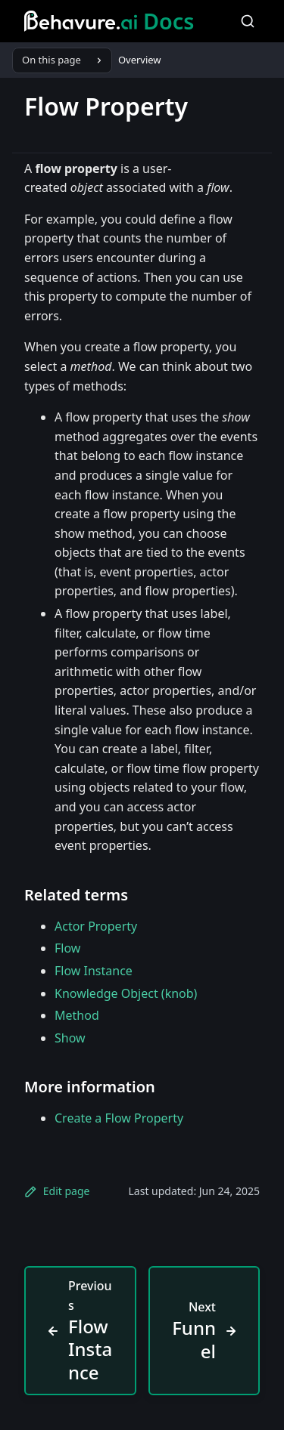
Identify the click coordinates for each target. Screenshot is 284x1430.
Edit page (56, 1191)
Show (70, 1038)
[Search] (248, 21)
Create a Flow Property (119, 1118)
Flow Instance (94, 970)
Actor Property (96, 926)
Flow (67, 948)
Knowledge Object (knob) (126, 993)
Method (77, 1015)
